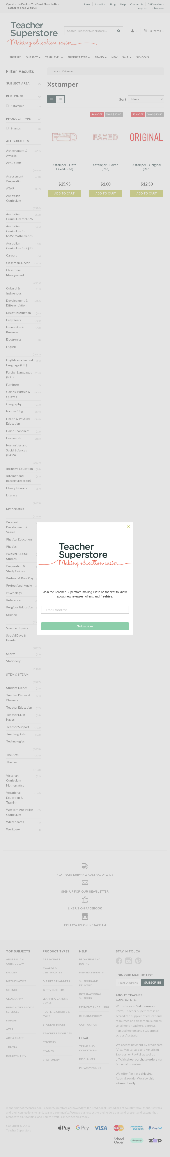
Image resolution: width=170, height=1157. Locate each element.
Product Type (79, 57)
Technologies (15, 741)
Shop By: (15, 57)
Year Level (54, 57)
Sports (10, 654)
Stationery (13, 661)
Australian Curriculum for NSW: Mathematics (19, 231)
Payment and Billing (94, 1007)
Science (11, 614)
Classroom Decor (18, 263)
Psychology (14, 593)
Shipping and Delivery (88, 983)
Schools (142, 57)
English (11, 347)
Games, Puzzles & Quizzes (18, 394)
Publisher (14, 96)
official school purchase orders (136, 1059)
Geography (13, 404)
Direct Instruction (18, 313)
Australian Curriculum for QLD (19, 245)
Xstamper (17, 106)
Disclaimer (87, 1059)
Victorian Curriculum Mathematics (15, 780)
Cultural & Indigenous (14, 290)
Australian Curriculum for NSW (19, 216)
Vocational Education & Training (14, 797)
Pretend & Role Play (20, 578)
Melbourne (143, 1006)
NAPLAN (11, 1020)
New (114, 57)
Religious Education (19, 607)
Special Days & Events (16, 638)
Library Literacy (16, 488)
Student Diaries (17, 688)
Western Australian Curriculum (19, 812)
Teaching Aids (16, 734)
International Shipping (90, 996)
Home (86, 4)
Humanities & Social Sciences (21, 1009)
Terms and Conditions (88, 1048)
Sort (121, 99)
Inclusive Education (19, 468)
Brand (101, 57)
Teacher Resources (57, 1033)
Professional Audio (19, 585)
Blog (112, 4)
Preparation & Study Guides (15, 568)
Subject (33, 57)
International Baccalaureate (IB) (18, 478)
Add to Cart (64, 193)
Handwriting (14, 411)
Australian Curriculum (13, 198)
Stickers (49, 1042)
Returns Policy (90, 1016)
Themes (12, 762)
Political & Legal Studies (17, 556)
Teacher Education (19, 707)
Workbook (13, 829)
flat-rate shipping (140, 1073)
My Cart (142, 8)
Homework (13, 438)
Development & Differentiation (17, 303)
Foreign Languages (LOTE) (19, 374)
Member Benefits (91, 972)
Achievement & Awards (16, 153)
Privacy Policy (90, 1067)
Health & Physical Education (18, 421)
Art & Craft (13, 163)
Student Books (54, 1024)
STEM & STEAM (17, 674)
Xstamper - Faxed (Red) (105, 167)
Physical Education (19, 539)
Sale (126, 57)
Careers (11, 255)
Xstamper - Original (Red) (146, 167)
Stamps (16, 128)
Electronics (13, 339)
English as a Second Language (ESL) (19, 362)
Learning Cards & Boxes (55, 1000)
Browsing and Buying (89, 961)
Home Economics (18, 431)
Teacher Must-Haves (16, 717)
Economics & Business (15, 329)
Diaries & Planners (56, 981)
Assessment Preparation (14, 178)
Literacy (11, 495)
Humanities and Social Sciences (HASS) (16, 450)
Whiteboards (15, 822)
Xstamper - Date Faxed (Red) (64, 167)
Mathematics (15, 509)
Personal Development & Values (17, 527)
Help (123, 4)
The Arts (12, 755)
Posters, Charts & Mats (56, 1014)
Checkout (158, 8)
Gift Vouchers (156, 4)
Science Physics (17, 628)
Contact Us (136, 4)
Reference (13, 600)
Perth (120, 1011)
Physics (11, 546)
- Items (154, 31)
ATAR (10, 188)
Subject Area (18, 83)
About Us (100, 4)
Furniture (12, 384)
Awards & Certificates (52, 970)
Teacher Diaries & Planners (18, 697)
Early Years (13, 320)
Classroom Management (15, 272)
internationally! (126, 1083)
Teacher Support (17, 727)
